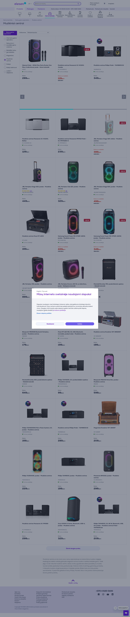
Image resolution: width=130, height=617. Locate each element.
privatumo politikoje (59, 310)
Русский (44, 291)
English (39, 291)
